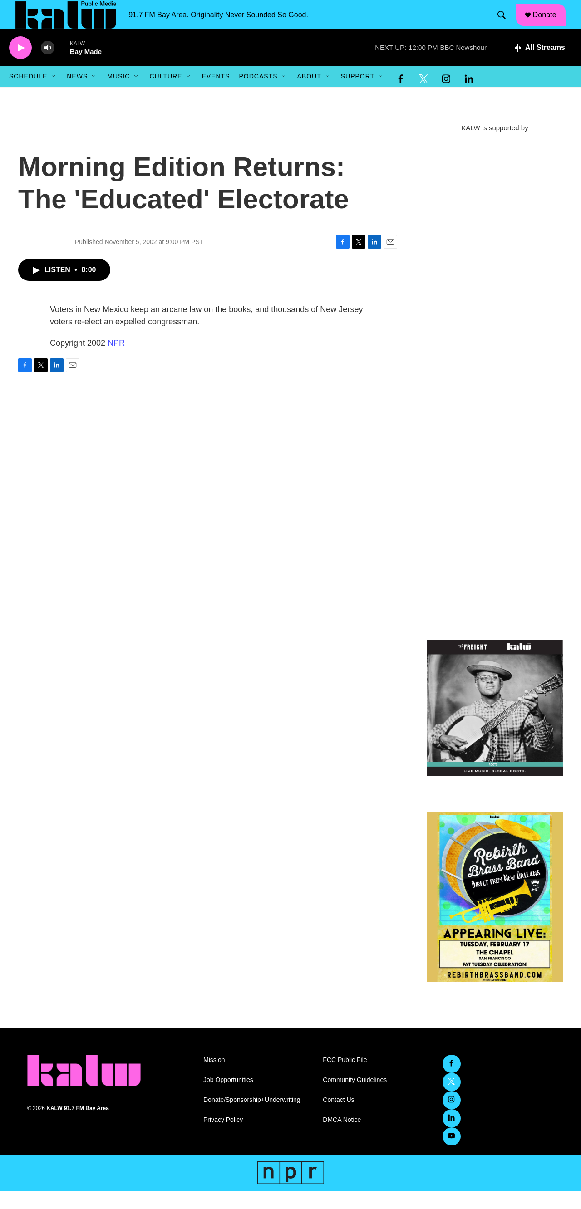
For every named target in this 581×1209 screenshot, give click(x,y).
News (77, 94)
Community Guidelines (355, 1098)
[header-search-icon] (505, 24)
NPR (116, 361)
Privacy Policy (223, 1138)
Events (216, 94)
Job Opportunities (228, 1098)
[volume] (47, 66)
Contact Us (338, 1118)
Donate (550, 23)
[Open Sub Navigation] (54, 94)
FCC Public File (345, 1078)
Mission (214, 1078)
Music (118, 94)
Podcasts (258, 94)
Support (357, 94)
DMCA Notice (342, 1138)
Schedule (28, 94)
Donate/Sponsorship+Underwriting (251, 1118)
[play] (20, 66)
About (309, 94)
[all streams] (539, 66)
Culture (165, 94)
